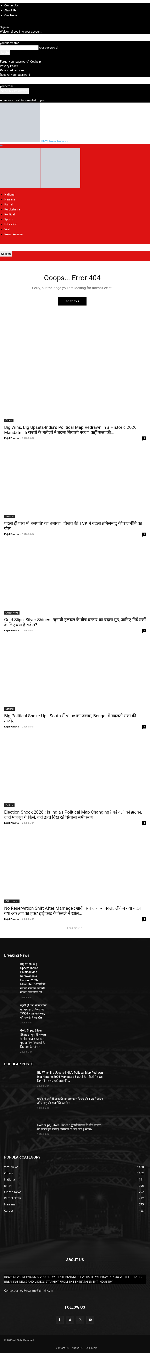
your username (9, 43)
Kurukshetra (12, 209)
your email (6, 86)
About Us (10, 10)
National (9, 194)
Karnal (8, 204)
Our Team (10, 15)
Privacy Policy (9, 66)
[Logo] (20, 186)
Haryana (9, 199)
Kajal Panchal (12, 438)
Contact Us (11, 5)
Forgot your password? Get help (20, 61)
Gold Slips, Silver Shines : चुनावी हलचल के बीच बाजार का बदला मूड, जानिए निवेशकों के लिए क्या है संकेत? (33, 1038)
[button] (1, 145)
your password (48, 47)
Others (8, 420)
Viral (7, 229)
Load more (75, 928)
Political (9, 214)
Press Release (13, 234)
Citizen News (11, 612)
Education (10, 224)
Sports (8, 219)
